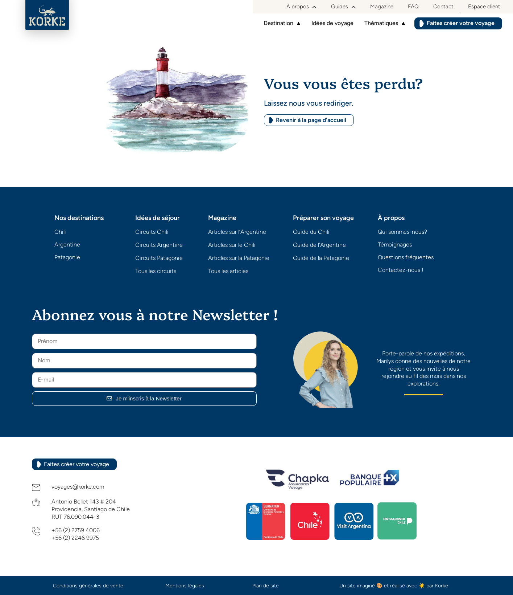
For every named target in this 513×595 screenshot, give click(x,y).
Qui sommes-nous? (402, 231)
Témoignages (395, 244)
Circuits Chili (152, 231)
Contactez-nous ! (400, 269)
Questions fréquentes (406, 257)
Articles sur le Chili (232, 244)
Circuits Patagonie (159, 257)
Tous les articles (228, 271)
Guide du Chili (311, 231)
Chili (60, 231)
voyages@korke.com (77, 486)
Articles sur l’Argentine (237, 231)
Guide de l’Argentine (319, 244)
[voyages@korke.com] (36, 487)
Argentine (67, 244)
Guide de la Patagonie (321, 257)
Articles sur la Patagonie (238, 257)
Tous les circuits (155, 271)
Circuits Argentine (159, 244)
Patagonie (67, 257)
